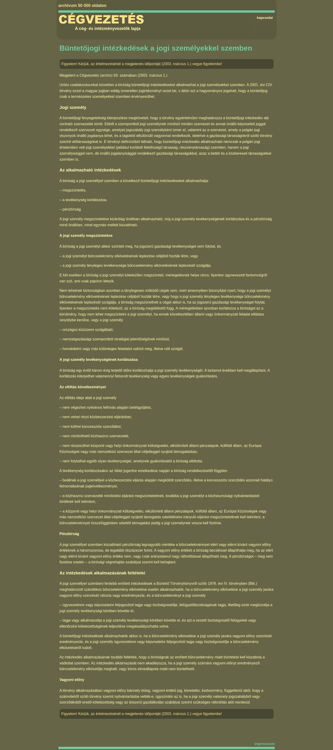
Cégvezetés (101, 19)
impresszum (265, 744)
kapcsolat (265, 18)
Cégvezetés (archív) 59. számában (108, 75)
